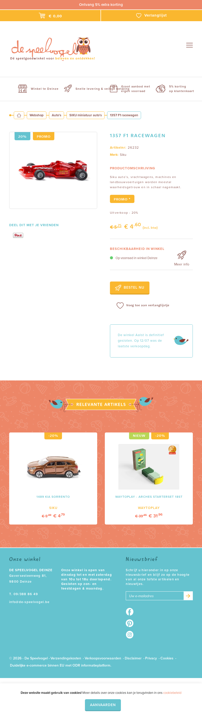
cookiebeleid (172, 693)
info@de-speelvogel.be (29, 602)
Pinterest (131, 623)
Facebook (131, 612)
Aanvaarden (103, 705)
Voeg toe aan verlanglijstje (143, 305)
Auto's (56, 115)
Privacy (151, 658)
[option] (53, 170)
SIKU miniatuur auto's (85, 115)
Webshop (37, 115)
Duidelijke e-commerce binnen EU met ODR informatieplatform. (60, 665)
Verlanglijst (151, 15)
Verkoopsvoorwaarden (103, 658)
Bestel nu (129, 288)
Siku (123, 155)
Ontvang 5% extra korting (101, 4)
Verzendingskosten (65, 658)
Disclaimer (133, 658)
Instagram (131, 635)
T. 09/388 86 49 (23, 594)
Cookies (166, 658)
